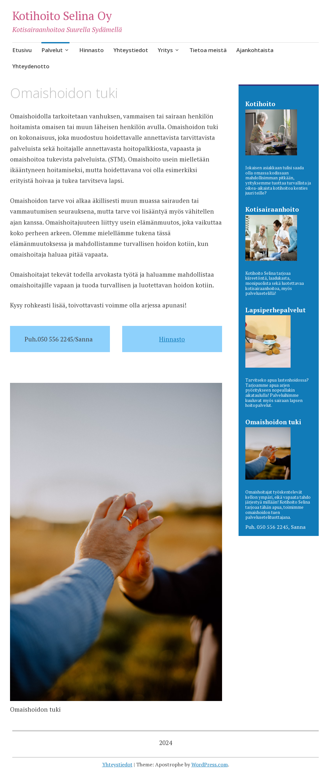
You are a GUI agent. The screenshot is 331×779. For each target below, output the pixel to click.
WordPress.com (209, 764)
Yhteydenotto (30, 66)
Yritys (165, 50)
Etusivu (22, 50)
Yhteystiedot (130, 50)
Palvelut (52, 50)
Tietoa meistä (208, 50)
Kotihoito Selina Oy (62, 15)
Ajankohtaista (254, 50)
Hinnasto (91, 50)
